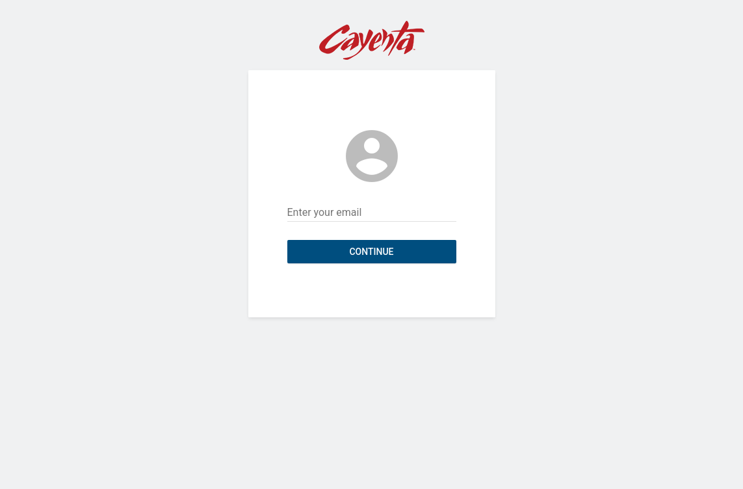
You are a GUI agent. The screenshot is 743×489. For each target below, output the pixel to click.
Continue (371, 251)
